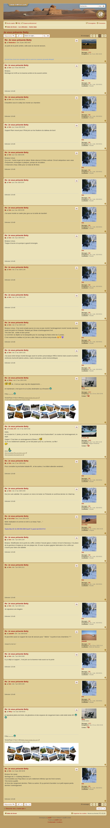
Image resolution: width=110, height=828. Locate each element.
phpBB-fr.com (58, 820)
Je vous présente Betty (15, 32)
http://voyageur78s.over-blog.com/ (15, 453)
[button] (91, 35)
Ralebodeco (85, 50)
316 (89, 644)
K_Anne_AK (85, 437)
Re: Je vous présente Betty (18, 40)
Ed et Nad (84, 524)
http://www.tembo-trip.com (30, 398)
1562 (89, 527)
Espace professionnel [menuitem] (28, 23)
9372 (89, 392)
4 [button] (102, 36)
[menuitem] (17, 23)
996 (89, 83)
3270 (89, 52)
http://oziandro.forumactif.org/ (13, 455)
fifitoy (83, 388)
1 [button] (94, 36)
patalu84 (84, 641)
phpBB (49, 817)
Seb (83, 80)
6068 (89, 440)
